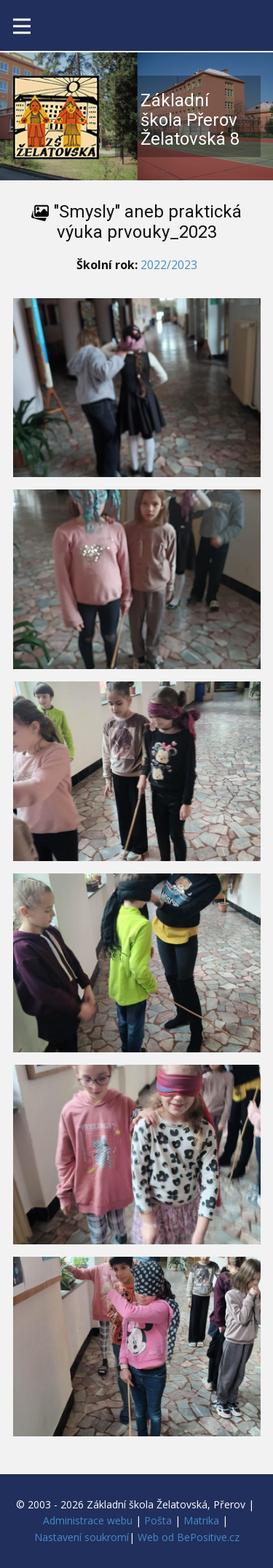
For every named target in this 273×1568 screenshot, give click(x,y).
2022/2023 (169, 265)
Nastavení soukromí (81, 1537)
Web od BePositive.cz (189, 1537)
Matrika (201, 1520)
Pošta (158, 1520)
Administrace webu (87, 1520)
